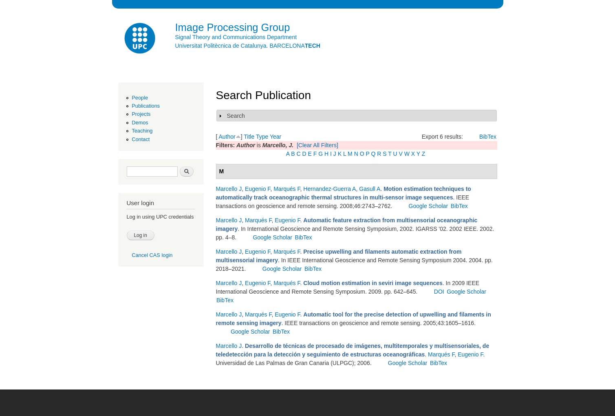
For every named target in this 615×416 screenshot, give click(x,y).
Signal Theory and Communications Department (236, 37)
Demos (140, 122)
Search (236, 116)
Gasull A (369, 189)
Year (275, 136)
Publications (146, 106)
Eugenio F (257, 189)
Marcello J (229, 189)
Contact (141, 139)
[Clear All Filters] (317, 145)
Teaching (142, 131)
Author (227, 136)
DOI (439, 291)
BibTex (487, 136)
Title (249, 136)
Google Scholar (428, 206)
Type (262, 136)
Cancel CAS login (152, 255)
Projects (141, 114)
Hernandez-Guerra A (329, 189)
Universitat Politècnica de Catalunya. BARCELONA (247, 45)
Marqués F (286, 189)
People (140, 98)
